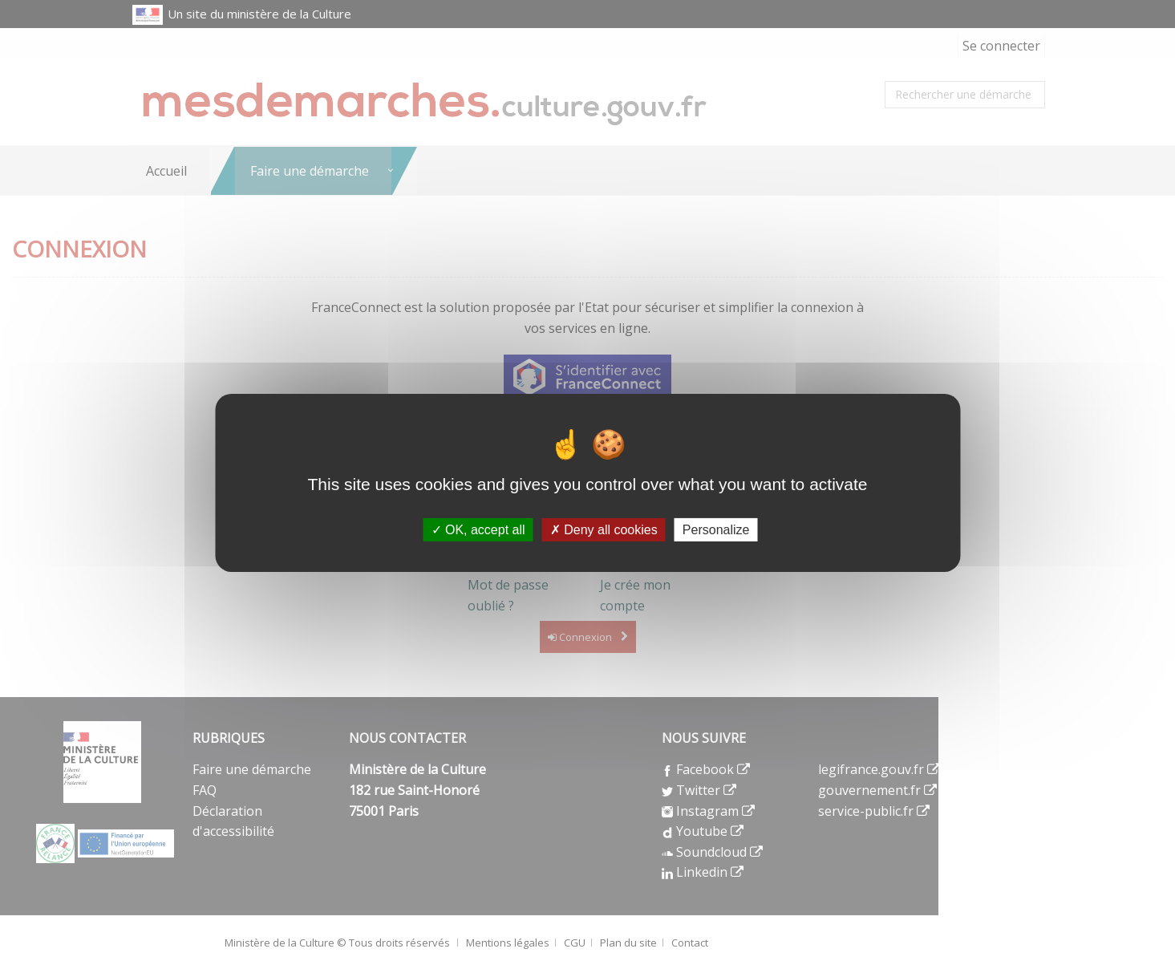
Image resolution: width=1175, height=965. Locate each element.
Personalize (716, 529)
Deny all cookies (604, 529)
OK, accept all (478, 529)
